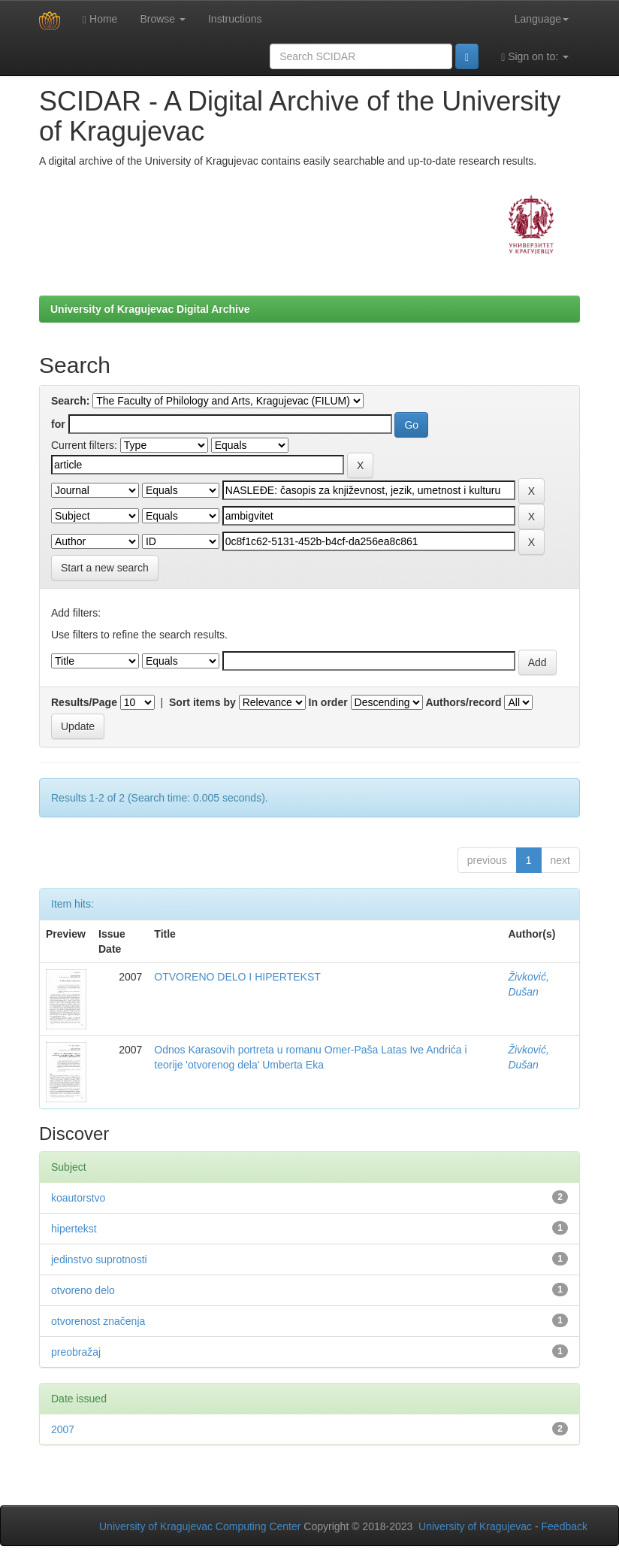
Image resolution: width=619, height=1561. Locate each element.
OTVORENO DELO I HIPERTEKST (237, 977)
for (58, 424)
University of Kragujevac (475, 1526)
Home (100, 19)
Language (542, 19)
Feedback (564, 1526)
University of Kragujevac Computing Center (199, 1526)
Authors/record (463, 702)
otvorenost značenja (98, 1321)
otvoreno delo (83, 1290)
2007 (62, 1429)
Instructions (235, 19)
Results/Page (84, 702)
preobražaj (76, 1352)
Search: (70, 401)
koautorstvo (78, 1198)
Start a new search (105, 568)
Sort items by (202, 702)
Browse (163, 19)
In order (328, 702)
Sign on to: (535, 56)
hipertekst (74, 1229)
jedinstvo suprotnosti (99, 1259)
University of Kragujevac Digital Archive (150, 309)
